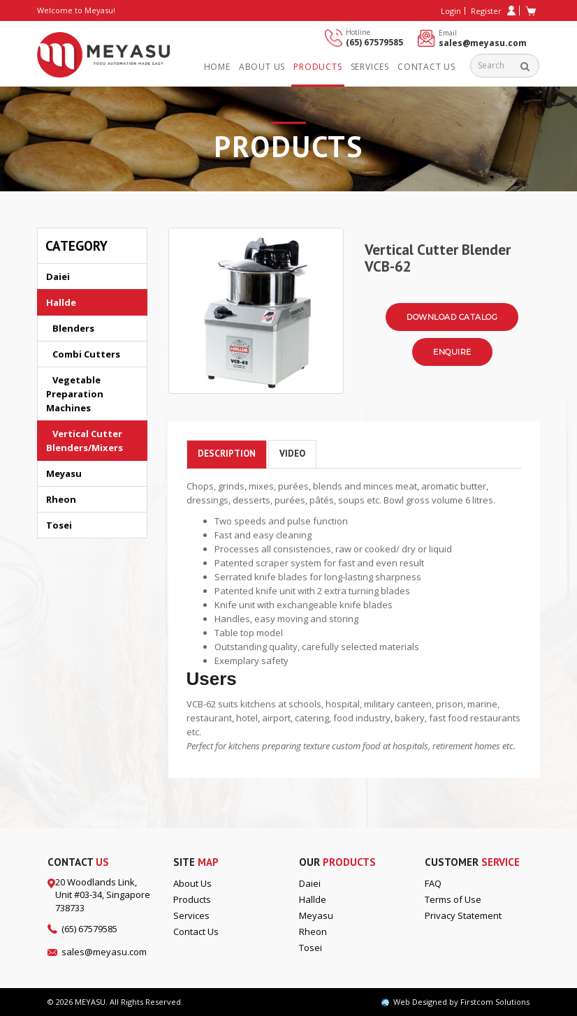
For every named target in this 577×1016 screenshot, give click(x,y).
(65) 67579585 (374, 42)
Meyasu (64, 473)
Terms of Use (453, 899)
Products (317, 67)
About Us (192, 883)
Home (217, 67)
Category (76, 245)
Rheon (61, 499)
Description (227, 453)
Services (370, 67)
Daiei (58, 276)
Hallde (61, 302)
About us (262, 67)
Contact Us (426, 67)
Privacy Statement (463, 915)
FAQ (433, 883)
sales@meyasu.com (483, 43)
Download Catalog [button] (452, 317)
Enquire (452, 352)
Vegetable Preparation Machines (74, 394)
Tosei (59, 525)
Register (493, 11)
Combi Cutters (83, 354)
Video (292, 453)
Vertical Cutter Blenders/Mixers (84, 440)
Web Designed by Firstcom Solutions (455, 1001)
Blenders (70, 328)
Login (451, 11)
